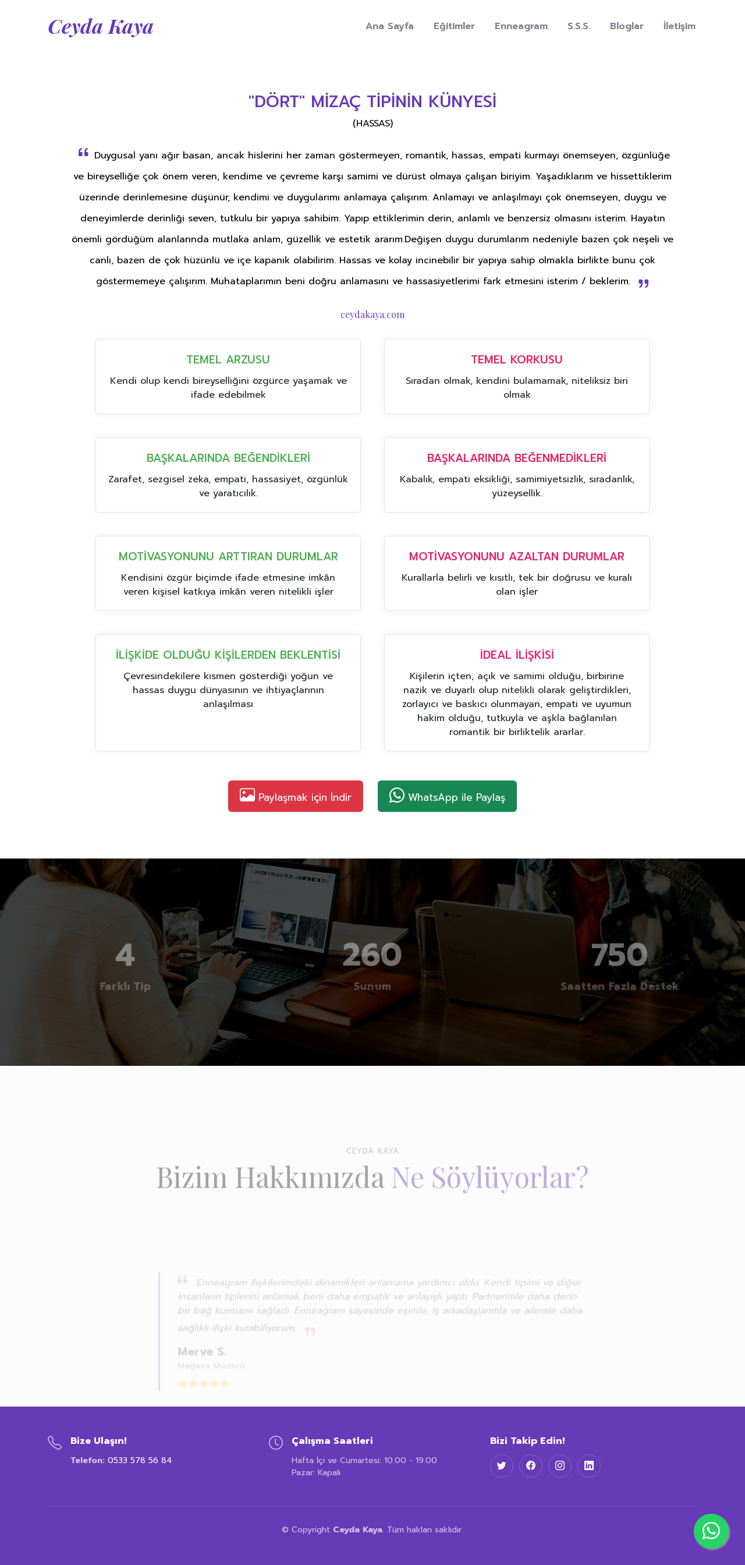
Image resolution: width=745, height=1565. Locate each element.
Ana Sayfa (390, 26)
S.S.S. (578, 26)
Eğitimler (454, 26)
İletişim (680, 26)
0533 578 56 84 (140, 1460)
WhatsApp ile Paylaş (447, 795)
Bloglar (627, 26)
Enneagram (521, 26)
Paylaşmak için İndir (296, 795)
